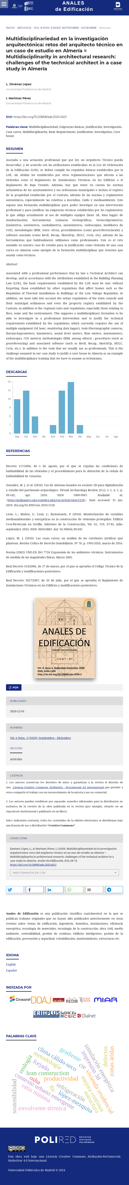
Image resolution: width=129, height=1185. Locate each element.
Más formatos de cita (29, 872)
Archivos (24, 27)
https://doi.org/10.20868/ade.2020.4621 (40, 117)
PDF (15, 687)
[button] (15, 889)
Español (11, 970)
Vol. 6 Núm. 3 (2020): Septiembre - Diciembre (65, 27)
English (11, 964)
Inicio (10, 27)
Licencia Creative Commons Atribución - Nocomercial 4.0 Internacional (59, 787)
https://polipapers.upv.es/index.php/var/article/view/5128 (46, 500)
